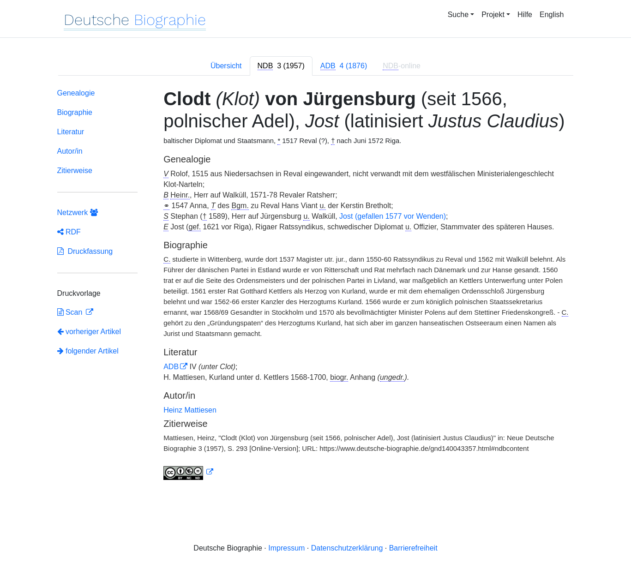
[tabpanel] (316, 286)
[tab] (281, 66)
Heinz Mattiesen (189, 410)
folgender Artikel (88, 351)
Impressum (286, 548)
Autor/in (70, 151)
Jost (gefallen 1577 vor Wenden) (392, 216)
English (552, 14)
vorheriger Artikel (89, 331)
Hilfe (524, 14)
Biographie (75, 112)
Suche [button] (458, 14)
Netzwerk (77, 212)
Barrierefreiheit (413, 548)
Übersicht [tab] (226, 66)
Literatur (70, 132)
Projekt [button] (493, 14)
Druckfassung (85, 251)
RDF (69, 232)
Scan (70, 312)
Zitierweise (74, 170)
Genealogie (76, 93)
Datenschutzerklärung (347, 548)
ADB (171, 367)
